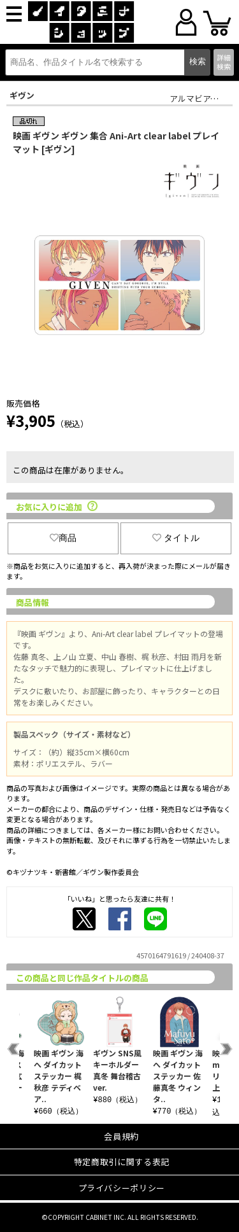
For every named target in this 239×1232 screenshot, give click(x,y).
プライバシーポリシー (122, 1188)
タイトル (175, 538)
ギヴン (22, 95)
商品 (63, 538)
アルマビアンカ (198, 98)
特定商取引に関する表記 (122, 1162)
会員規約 (121, 1136)
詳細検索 (224, 61)
